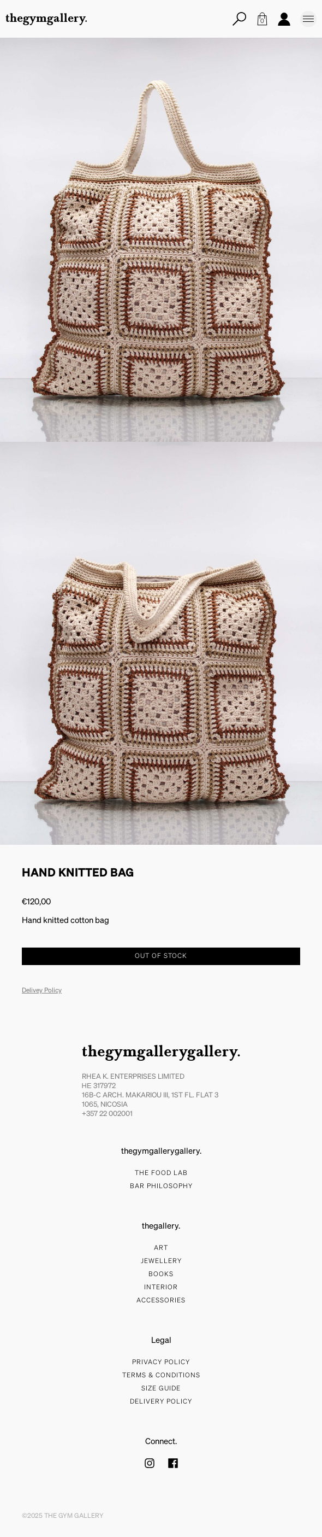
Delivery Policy (161, 1402)
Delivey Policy (42, 990)
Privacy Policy (161, 1362)
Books (161, 1274)
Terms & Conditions (161, 1375)
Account (284, 19)
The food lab (161, 1173)
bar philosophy (161, 1186)
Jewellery (161, 1261)
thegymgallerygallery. (161, 1052)
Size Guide (161, 1389)
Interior (161, 1287)
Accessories (161, 1301)
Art (161, 1248)
